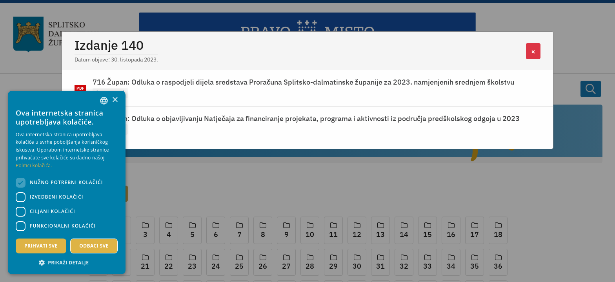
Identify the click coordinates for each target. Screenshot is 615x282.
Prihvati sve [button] (41, 245)
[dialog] (67, 182)
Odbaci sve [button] (94, 245)
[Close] (533, 51)
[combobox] (104, 101)
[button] (67, 262)
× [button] (115, 100)
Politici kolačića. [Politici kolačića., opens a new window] (34, 165)
